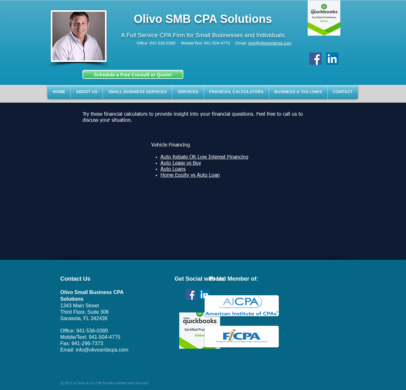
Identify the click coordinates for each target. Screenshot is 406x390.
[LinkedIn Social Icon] (332, 58)
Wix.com (141, 383)
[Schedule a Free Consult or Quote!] (132, 74)
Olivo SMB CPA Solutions (203, 18)
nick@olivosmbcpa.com (269, 43)
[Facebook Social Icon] (315, 58)
